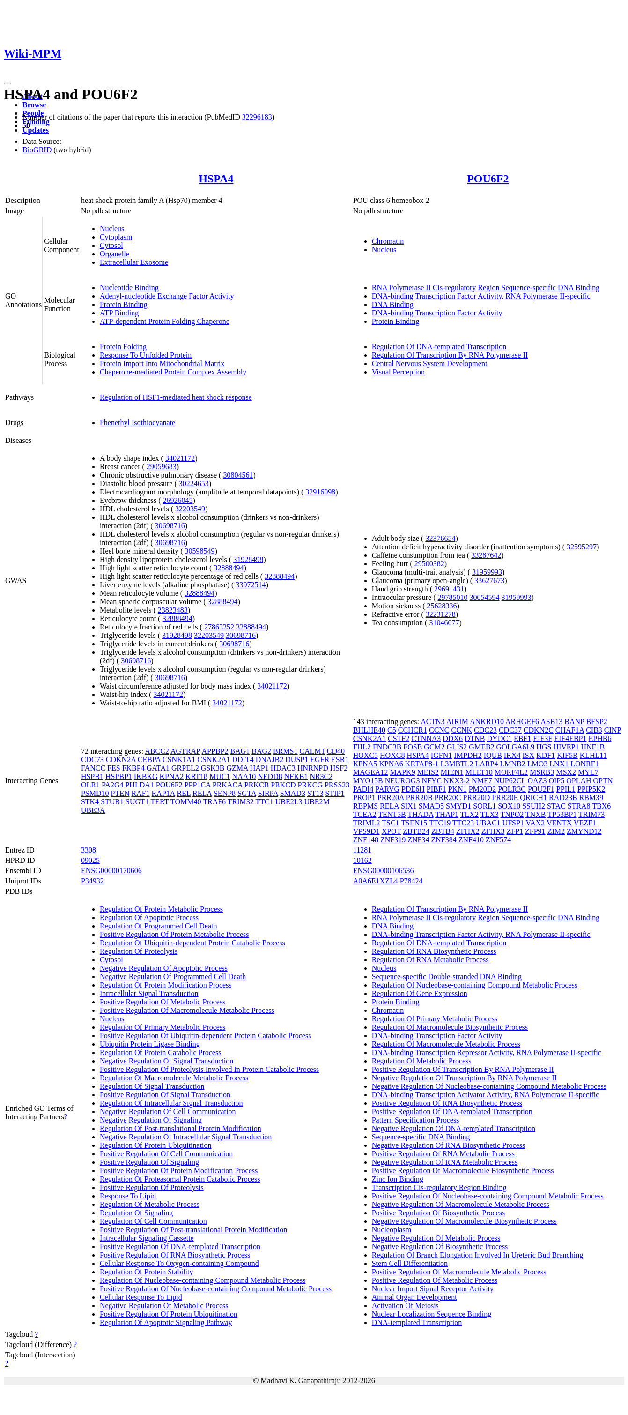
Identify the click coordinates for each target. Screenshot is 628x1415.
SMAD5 (431, 806)
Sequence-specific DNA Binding (421, 1137)
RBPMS (365, 806)
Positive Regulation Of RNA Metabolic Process (443, 1154)
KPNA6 (391, 764)
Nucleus (112, 228)
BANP (574, 722)
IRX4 (512, 755)
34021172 (180, 458)
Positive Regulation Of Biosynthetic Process (438, 1213)
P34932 (92, 881)
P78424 (411, 881)
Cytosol (111, 245)
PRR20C (448, 797)
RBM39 (591, 797)
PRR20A (390, 797)
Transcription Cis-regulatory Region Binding (439, 1187)
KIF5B (567, 755)
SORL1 (484, 806)
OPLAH (578, 781)
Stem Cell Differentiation (410, 1263)
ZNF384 (443, 840)
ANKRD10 (487, 722)
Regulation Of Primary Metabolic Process (162, 1027)
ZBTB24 (416, 831)
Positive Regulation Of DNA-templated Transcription (180, 1246)
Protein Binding (124, 304)
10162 (362, 860)
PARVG (387, 789)
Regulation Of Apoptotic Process (149, 917)
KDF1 (545, 755)
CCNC (439, 730)
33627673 (489, 580)
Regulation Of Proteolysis (138, 951)
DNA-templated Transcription (417, 1322)
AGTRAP (185, 751)
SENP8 (225, 793)
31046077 (444, 623)
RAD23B (563, 797)
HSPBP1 (118, 776)
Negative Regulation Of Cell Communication (168, 1112)
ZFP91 (535, 831)
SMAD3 (292, 793)
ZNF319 (393, 840)
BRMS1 (285, 751)
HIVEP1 (566, 747)
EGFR (319, 760)
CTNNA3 (426, 738)
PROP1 (364, 797)
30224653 (194, 483)
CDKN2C (539, 730)
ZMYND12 (584, 831)
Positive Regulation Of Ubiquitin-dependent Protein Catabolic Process (205, 1036)
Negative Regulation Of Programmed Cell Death (173, 977)
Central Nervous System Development (430, 363)
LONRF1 (584, 764)
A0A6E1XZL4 (375, 881)
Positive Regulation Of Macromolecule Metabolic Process (187, 1010)
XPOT (391, 831)
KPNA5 (365, 764)
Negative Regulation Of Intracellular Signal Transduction (186, 1137)
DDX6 (453, 738)
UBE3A (93, 810)
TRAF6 (214, 802)
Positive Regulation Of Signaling (149, 1162)
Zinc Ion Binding (397, 1179)
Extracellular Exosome (134, 262)
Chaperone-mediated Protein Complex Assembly (173, 372)
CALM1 (312, 751)
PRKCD (283, 785)
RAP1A (163, 793)
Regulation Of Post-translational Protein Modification (180, 1128)
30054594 (485, 597)
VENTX (559, 823)
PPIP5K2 (591, 789)
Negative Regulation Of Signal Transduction (166, 1061)
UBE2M (317, 802)
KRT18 (196, 776)
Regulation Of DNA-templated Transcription (439, 347)
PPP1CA (198, 785)
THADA (420, 814)
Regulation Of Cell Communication (153, 1221)
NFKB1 (296, 776)
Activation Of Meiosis (405, 1306)
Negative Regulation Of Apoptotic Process (164, 968)
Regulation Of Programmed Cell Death (158, 926)
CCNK (461, 730)
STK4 (90, 802)
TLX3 (489, 814)
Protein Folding (123, 347)
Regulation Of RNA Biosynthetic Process (434, 951)
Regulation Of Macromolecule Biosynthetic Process (450, 1027)
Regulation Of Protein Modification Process (166, 985)
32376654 (440, 538)
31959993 (487, 572)
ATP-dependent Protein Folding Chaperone (164, 321)
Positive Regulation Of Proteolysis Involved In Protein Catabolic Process (209, 1069)
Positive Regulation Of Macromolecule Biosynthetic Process (463, 1171)
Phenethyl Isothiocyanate (137, 423)
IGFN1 (441, 755)
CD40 (336, 751)
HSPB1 (92, 776)
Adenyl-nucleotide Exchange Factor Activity (167, 296)
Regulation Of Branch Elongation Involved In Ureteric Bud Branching (477, 1255)
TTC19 (440, 823)
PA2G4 (113, 785)
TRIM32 (241, 802)
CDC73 (92, 760)
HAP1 (259, 768)
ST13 (315, 793)
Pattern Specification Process (415, 1120)
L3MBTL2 (456, 764)
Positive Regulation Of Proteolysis (152, 1187)
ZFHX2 (468, 831)
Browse (34, 105)
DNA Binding (393, 304)
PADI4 (363, 789)
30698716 (170, 526)
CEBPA (149, 760)
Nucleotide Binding (129, 288)
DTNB (475, 738)
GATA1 (158, 768)
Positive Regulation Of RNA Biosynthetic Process (175, 1255)
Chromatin (388, 241)
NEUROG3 (402, 781)
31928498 (248, 559)
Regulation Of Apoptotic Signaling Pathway (166, 1322)
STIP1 (335, 793)
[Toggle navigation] (7, 83)
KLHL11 (593, 755)
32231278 (441, 614)
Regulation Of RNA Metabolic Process (430, 960)
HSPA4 (216, 178)
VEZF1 (585, 823)
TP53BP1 (561, 814)
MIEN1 (452, 772)
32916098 (320, 492)
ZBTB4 (442, 831)
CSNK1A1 (179, 760)
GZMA (237, 768)
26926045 (178, 500)
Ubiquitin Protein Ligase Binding (150, 1044)
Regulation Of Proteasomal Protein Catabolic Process (180, 1179)
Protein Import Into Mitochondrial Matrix (162, 363)
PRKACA (228, 785)
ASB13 (551, 722)
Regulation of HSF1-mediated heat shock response (176, 397)
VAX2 (535, 823)
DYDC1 (499, 738)
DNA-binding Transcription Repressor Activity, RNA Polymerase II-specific (486, 1052)
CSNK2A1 (213, 760)
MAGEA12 (370, 772)
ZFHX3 (493, 831)
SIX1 (409, 806)
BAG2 (261, 751)
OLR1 (90, 785)
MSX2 (566, 772)
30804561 (238, 475)
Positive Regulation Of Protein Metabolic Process (174, 934)
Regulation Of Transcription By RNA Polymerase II (450, 355)
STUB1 (112, 802)
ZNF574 (498, 840)
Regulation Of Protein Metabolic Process (161, 909)
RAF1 (140, 793)
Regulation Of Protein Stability (146, 1272)
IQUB (493, 755)
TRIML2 (366, 823)
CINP (612, 730)
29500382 (429, 564)
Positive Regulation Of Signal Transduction (165, 1095)
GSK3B (213, 768)
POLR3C (512, 789)
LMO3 (537, 764)
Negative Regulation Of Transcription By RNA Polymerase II (464, 1078)
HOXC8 (392, 755)
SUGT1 (137, 802)
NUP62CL (510, 781)
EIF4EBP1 (570, 738)
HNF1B (593, 747)
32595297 (582, 547)
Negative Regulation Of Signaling (151, 1120)
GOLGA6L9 (515, 747)
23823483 (173, 610)
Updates (35, 130)
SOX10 (509, 806)
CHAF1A (569, 730)
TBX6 (601, 806)
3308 (88, 850)
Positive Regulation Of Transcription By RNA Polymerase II (463, 1069)
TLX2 (469, 814)
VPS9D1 (366, 831)
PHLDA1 (139, 785)
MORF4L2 (511, 772)
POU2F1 (541, 789)
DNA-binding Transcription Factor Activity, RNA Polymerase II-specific (481, 296)
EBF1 (522, 738)
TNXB (535, 814)
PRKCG (310, 785)
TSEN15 (414, 823)
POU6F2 (488, 178)
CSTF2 (398, 738)
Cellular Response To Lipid (141, 1297)
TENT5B (392, 814)
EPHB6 (599, 738)
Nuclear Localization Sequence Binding (431, 1314)
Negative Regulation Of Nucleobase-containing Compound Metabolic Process (489, 1086)
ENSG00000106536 (383, 871)
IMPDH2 (468, 755)
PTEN (120, 793)
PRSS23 (337, 785)
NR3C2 (321, 776)
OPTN (603, 781)
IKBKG (146, 776)
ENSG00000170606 (111, 871)
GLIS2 (457, 747)
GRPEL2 (185, 768)
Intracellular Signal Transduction (149, 993)
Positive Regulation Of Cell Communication (166, 1154)
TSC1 (390, 823)
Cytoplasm (116, 237)
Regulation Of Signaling (136, 1213)
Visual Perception (398, 372)
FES (113, 768)
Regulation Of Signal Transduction (152, 1086)
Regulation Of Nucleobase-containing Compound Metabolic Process (202, 1280)
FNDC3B (387, 747)
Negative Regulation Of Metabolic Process (164, 1306)
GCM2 (434, 747)
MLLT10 (479, 772)
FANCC (93, 768)
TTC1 (264, 802)
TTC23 (463, 823)
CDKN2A (121, 760)
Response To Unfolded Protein (146, 355)
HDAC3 (283, 768)
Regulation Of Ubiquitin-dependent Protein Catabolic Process (192, 943)
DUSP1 (296, 760)
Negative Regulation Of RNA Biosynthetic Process (448, 1145)
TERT (160, 802)
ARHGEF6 (522, 722)
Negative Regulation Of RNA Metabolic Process (445, 1162)
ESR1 (339, 760)
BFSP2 (596, 722)
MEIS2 (428, 772)
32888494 (229, 568)
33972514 (251, 585)
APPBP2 (215, 751)
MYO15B (368, 781)
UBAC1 (488, 823)
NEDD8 (270, 776)
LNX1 (559, 764)
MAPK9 (402, 772)
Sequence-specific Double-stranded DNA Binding (447, 977)
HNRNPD (312, 768)
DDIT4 (243, 760)
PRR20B (419, 797)
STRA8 (579, 806)
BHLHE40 (369, 730)
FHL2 (362, 747)
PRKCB (256, 785)
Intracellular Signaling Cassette (147, 1238)
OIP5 (556, 781)
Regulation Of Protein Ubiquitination (156, 1145)
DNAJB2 (270, 760)
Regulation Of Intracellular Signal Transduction (171, 1103)
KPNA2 (172, 776)
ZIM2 (556, 831)
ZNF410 (471, 840)
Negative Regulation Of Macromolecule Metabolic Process (460, 1204)
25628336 (442, 606)
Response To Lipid (128, 1196)
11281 (362, 850)
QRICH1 (533, 797)
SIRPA (268, 793)
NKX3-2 (456, 781)
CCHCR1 (412, 730)
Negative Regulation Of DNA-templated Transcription (453, 1128)
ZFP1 (514, 831)
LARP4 (486, 764)
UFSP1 (513, 823)
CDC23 (485, 730)
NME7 (482, 781)
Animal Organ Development (414, 1297)
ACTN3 (433, 722)
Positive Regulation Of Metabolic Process (162, 1002)
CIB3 (594, 730)
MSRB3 (542, 772)
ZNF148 (365, 840)
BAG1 (240, 751)
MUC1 (219, 776)
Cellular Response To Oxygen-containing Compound (179, 1263)
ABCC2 (157, 751)
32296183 (257, 117)
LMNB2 (512, 764)
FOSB (412, 747)
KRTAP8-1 (422, 764)
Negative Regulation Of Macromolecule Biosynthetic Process (464, 1221)
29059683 (162, 467)
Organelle (114, 254)
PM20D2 (482, 789)
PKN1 (457, 789)
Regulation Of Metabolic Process (149, 1204)
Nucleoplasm (391, 1230)
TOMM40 (185, 802)
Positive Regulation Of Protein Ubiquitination (168, 1314)
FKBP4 (133, 768)
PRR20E (505, 797)
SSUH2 (533, 806)
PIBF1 (436, 789)
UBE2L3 (289, 802)
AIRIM (457, 722)
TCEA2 (365, 814)
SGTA (246, 793)
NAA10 (244, 776)
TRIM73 (591, 814)
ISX (528, 755)
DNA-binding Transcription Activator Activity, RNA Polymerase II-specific (485, 1095)
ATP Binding (119, 313)
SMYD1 (458, 806)
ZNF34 (418, 840)
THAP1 (446, 814)
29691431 (449, 589)
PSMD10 (95, 793)
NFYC (431, 781)
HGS (543, 747)
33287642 (486, 555)
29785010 (453, 597)
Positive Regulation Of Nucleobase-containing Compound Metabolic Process (216, 1289)
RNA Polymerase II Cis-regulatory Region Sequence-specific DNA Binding (486, 288)
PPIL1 (566, 789)
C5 (391, 730)
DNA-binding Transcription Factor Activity (437, 313)
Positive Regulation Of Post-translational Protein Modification (193, 1230)
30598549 (200, 551)
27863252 (219, 627)
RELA (202, 793)
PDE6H (413, 789)
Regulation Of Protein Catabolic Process (161, 1052)
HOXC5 (365, 755)
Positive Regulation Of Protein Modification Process (179, 1171)
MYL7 (588, 772)
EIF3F (542, 738)
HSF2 (338, 768)
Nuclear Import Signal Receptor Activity (433, 1289)
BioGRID (37, 150)
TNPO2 (512, 814)
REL (184, 793)
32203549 (190, 509)
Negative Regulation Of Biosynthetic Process (440, 1246)
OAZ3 (537, 781)
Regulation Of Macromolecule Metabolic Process (174, 1078)
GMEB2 (481, 747)
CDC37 (510, 730)
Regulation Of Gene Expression (419, 993)
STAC (556, 806)
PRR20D (476, 797)
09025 (90, 860)
